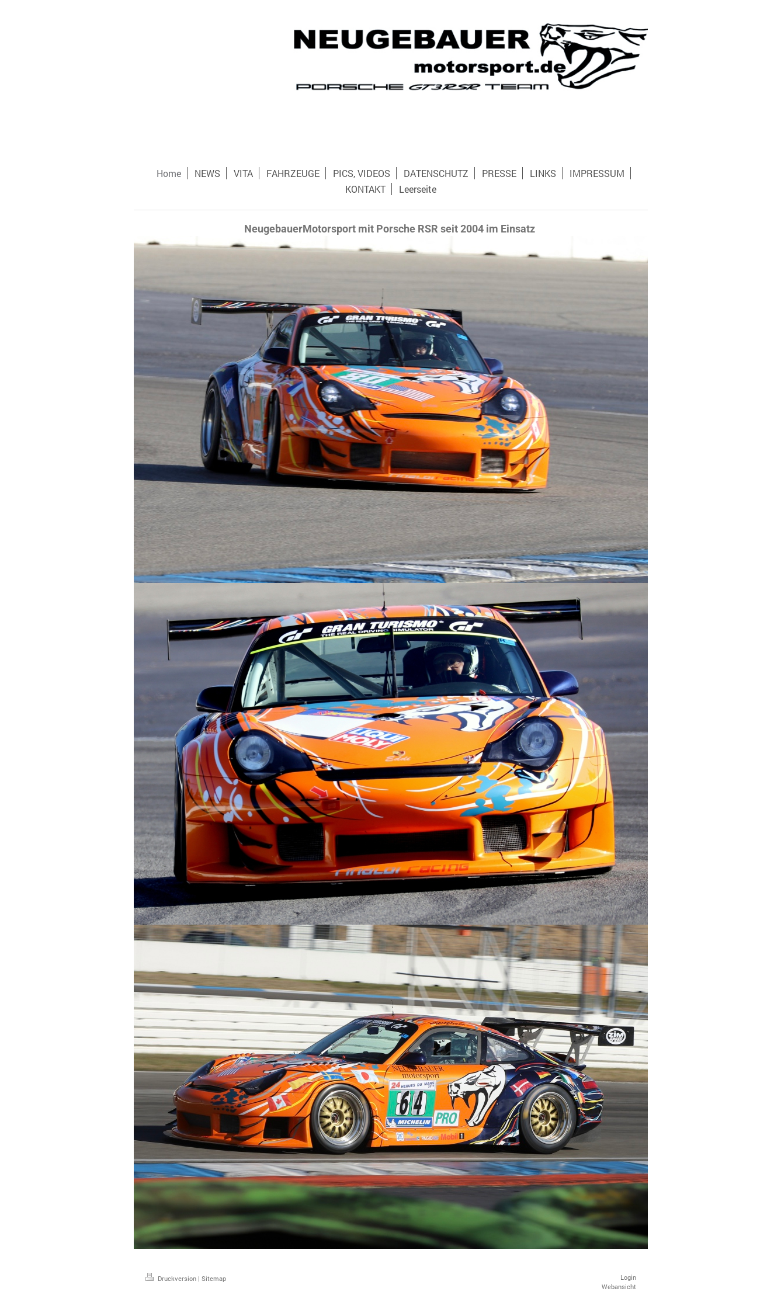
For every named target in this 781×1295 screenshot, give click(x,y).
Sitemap (214, 1278)
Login (628, 1277)
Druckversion (171, 1278)
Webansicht (619, 1286)
